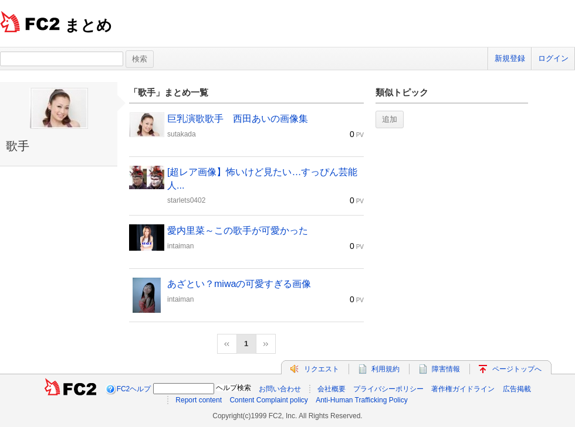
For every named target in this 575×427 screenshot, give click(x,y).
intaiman (180, 246)
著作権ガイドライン (463, 389)
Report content (198, 400)
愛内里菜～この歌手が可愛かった (237, 230)
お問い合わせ (280, 389)
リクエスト (321, 369)
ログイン (553, 58)
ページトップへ (517, 369)
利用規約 (385, 369)
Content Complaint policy (268, 400)
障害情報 (446, 369)
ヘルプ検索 (233, 387)
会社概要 (331, 389)
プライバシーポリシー (388, 389)
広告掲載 (517, 389)
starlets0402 (186, 200)
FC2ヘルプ (134, 389)
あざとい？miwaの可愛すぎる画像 (239, 284)
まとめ (88, 25)
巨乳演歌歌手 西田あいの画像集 (237, 119)
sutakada (181, 134)
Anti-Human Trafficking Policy (362, 400)
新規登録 (510, 58)
